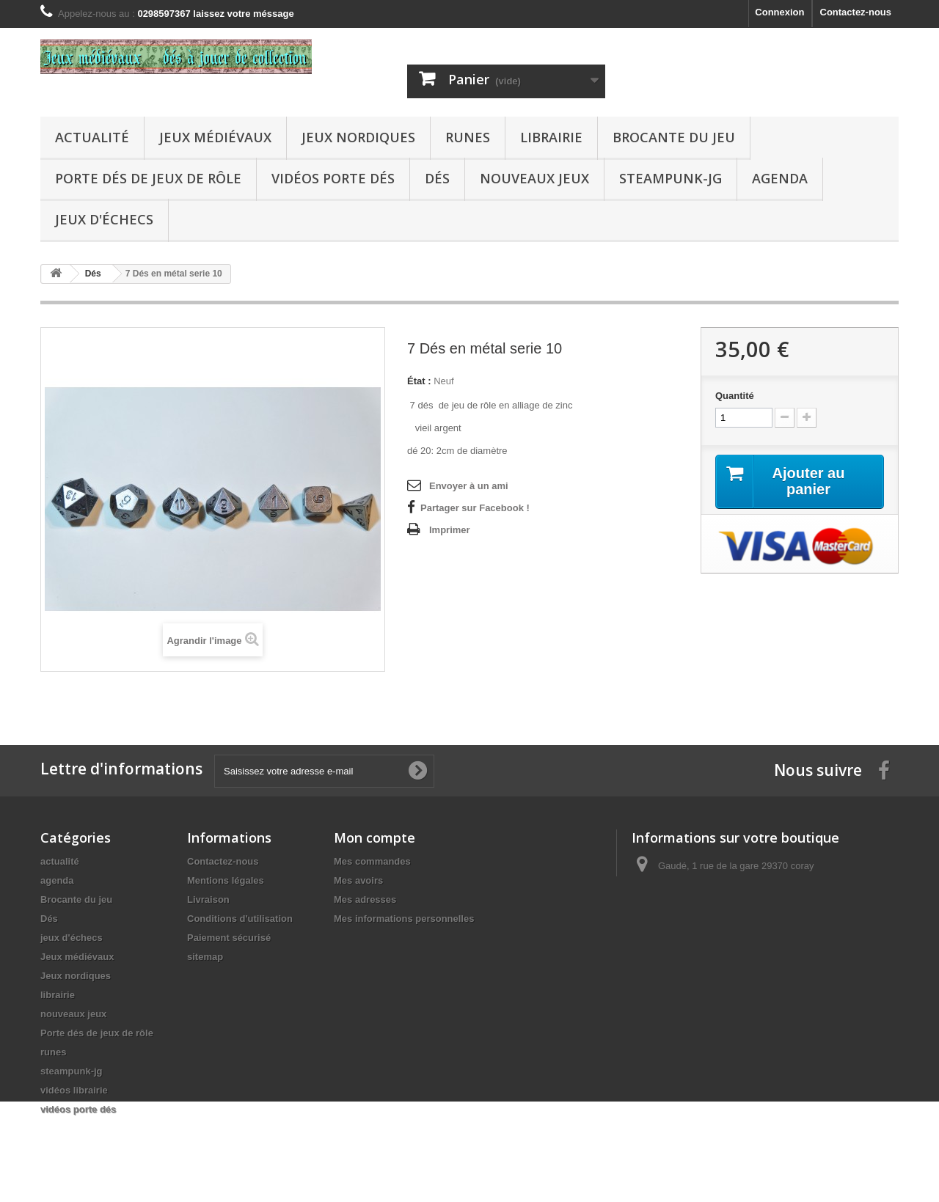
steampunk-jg (670, 178)
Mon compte (374, 837)
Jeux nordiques (358, 137)
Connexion (779, 12)
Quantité (734, 395)
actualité (92, 137)
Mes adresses (365, 899)
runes (467, 137)
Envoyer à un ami (468, 485)
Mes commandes (372, 861)
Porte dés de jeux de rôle (148, 178)
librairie (551, 137)
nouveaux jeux (534, 178)
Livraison (208, 899)
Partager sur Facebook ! (475, 507)
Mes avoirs (358, 880)
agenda (780, 178)
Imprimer (449, 529)
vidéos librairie (74, 1090)
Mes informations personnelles (404, 918)
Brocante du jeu (674, 137)
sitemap (205, 956)
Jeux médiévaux (215, 137)
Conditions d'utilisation (240, 918)
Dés (437, 178)
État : (419, 380)
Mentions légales (225, 880)
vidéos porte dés (333, 178)
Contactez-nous (856, 12)
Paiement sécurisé (229, 937)
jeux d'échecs (104, 219)
